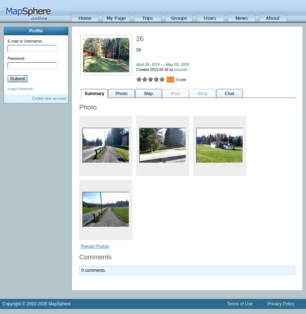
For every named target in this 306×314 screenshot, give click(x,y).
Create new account (49, 98)
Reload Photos (95, 246)
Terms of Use (240, 303)
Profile (35, 30)
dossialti (180, 70)
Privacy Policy (280, 303)
